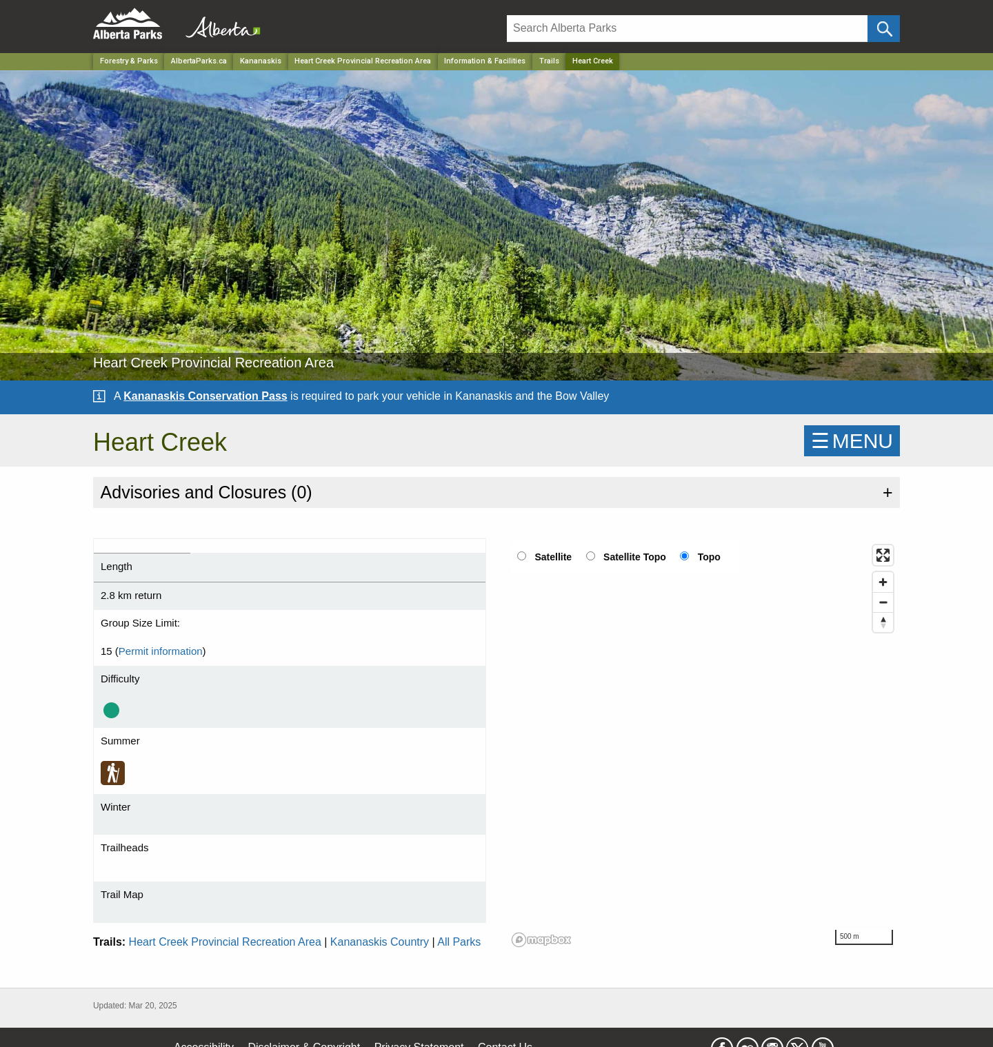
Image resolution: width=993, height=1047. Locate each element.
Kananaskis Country (379, 942)
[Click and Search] (883, 28)
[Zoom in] (883, 582)
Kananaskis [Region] (260, 61)
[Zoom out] (883, 602)
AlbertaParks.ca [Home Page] (199, 61)
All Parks (459, 942)
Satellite (553, 556)
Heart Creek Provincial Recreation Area (225, 942)
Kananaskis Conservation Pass (205, 396)
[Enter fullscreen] (883, 555)
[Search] (687, 28)
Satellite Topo (634, 556)
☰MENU (852, 440)
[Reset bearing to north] (883, 622)
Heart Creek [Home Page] (592, 61)
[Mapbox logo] (541, 940)
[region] (703, 745)
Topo (709, 556)
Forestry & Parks (129, 61)
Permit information (161, 651)
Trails (549, 61)
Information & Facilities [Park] (484, 61)
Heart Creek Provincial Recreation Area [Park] (362, 61)
